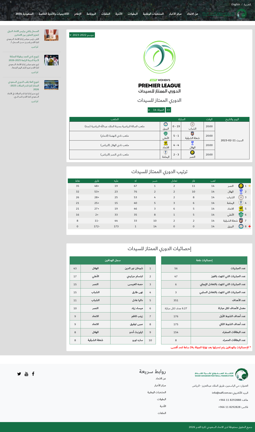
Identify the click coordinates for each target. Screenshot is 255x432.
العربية (247, 4)
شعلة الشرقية (192, 135)
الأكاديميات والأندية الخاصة (54, 13)
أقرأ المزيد (34, 47)
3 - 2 (176, 154)
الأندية (118, 13)
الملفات (105, 13)
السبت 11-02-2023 (232, 140)
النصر (192, 154)
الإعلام (77, 13)
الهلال (192, 145)
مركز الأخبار (175, 13)
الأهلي (165, 135)
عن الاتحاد (192, 13)
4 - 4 (176, 145)
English (235, 4)
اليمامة (165, 154)
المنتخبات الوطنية (153, 13)
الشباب (192, 126)
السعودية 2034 (24, 13)
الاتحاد (166, 145)
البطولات (133, 13)
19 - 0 (176, 126)
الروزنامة (91, 13)
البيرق (166, 126)
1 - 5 (176, 135)
